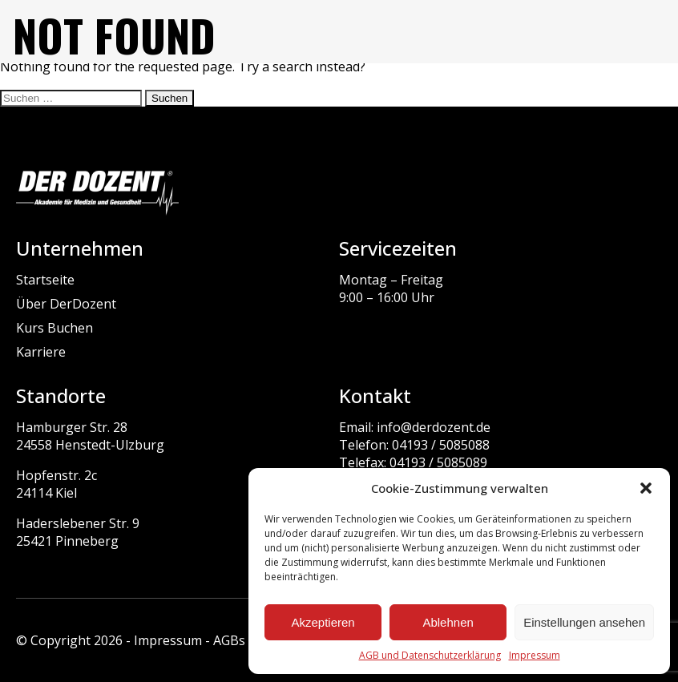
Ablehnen (447, 622)
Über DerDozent (66, 304)
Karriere (41, 352)
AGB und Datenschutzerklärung (430, 655)
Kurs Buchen (54, 328)
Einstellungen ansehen (584, 622)
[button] (646, 488)
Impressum (534, 655)
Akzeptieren (322, 622)
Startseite (45, 280)
